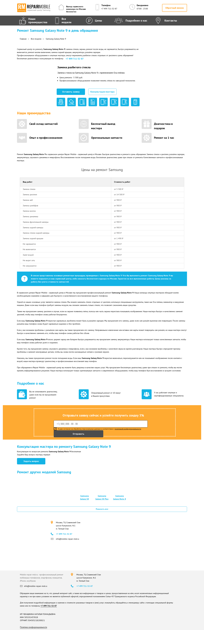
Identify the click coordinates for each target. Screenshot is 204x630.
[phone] (101, 423)
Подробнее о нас (136, 20)
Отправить (78, 433)
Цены (98, 20)
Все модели (66, 20)
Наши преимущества (37, 20)
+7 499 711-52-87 (109, 8)
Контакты (170, 20)
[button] (174, 8)
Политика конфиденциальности (33, 627)
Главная (23, 39)
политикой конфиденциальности (128, 429)
